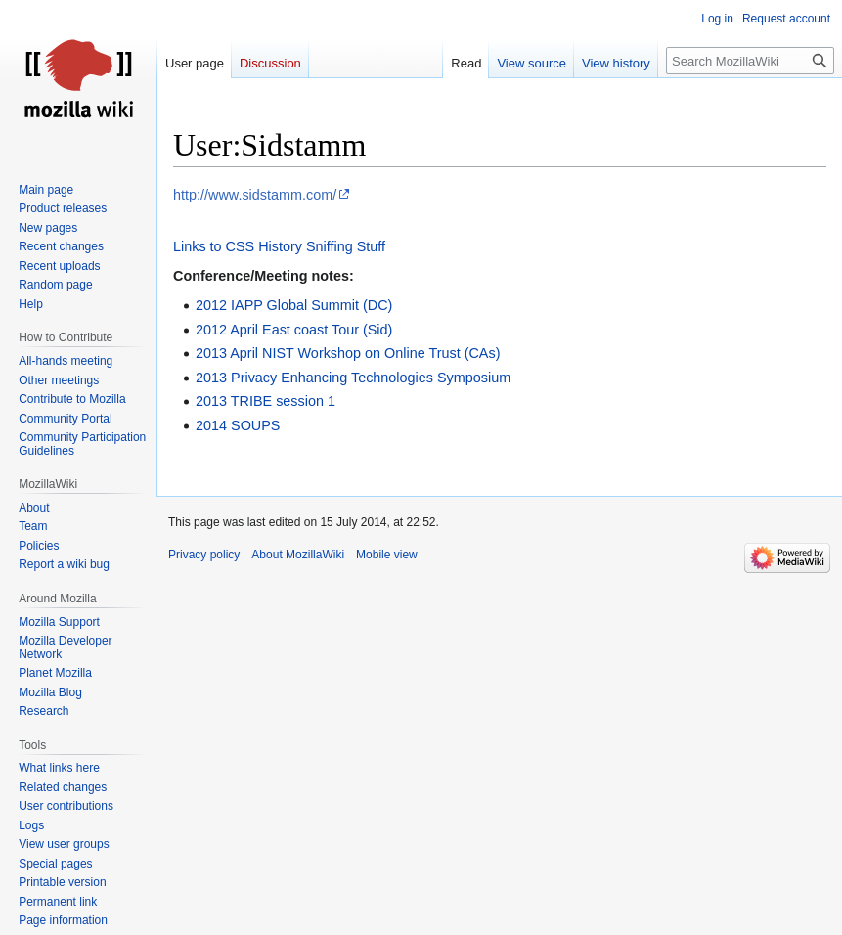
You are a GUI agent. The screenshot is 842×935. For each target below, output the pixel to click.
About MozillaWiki (297, 554)
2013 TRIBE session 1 (265, 401)
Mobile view (387, 554)
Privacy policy (204, 554)
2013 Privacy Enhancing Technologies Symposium (353, 377)
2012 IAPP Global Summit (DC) (294, 305)
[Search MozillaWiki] (750, 60)
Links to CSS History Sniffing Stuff (279, 246)
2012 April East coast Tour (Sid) (294, 329)
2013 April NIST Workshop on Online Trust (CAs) (348, 353)
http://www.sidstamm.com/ (254, 194)
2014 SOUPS (238, 425)
